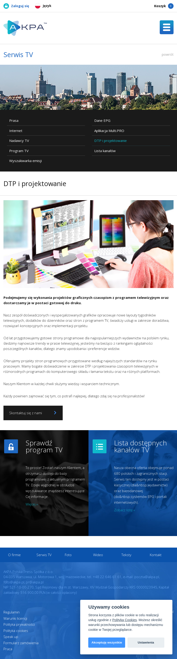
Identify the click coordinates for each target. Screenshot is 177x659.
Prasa (13, 120)
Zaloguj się (16, 6)
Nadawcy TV (19, 140)
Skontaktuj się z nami (33, 413)
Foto (68, 554)
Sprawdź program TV (44, 446)
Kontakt (156, 554)
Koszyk (164, 6)
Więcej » (32, 504)
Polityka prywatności (19, 624)
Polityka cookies (15, 630)
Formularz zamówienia (20, 643)
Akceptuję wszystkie (106, 642)
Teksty (126, 554)
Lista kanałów (105, 150)
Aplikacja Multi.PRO (109, 130)
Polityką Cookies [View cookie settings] (124, 620)
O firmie (14, 554)
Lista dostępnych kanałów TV (140, 446)
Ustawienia (146, 642)
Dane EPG (102, 120)
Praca (7, 649)
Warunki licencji (15, 618)
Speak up (10, 636)
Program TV (19, 150)
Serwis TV (44, 554)
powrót (168, 54)
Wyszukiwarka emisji (25, 160)
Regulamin (11, 612)
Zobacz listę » (124, 510)
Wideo (98, 554)
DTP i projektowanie (110, 140)
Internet (15, 130)
